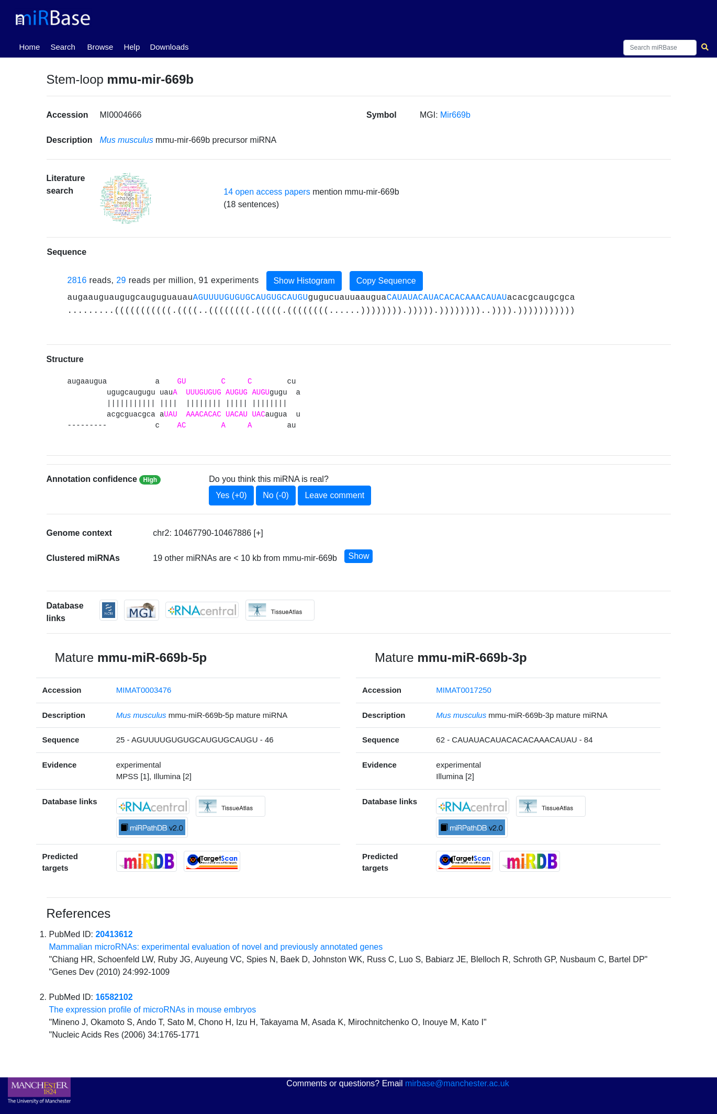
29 (121, 280)
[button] (125, 198)
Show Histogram (303, 280)
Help (132, 46)
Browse (100, 46)
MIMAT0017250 (463, 689)
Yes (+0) (231, 495)
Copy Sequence (386, 280)
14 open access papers (266, 191)
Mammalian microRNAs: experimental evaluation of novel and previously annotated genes (216, 946)
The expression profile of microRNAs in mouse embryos (152, 1009)
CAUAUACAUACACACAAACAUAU (447, 297)
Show (358, 556)
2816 (77, 280)
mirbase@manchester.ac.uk (457, 1083)
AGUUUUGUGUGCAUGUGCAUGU (250, 297)
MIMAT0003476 (144, 689)
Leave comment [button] (334, 495)
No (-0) (276, 495)
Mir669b (455, 114)
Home (31, 46)
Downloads (169, 46)
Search (62, 46)
